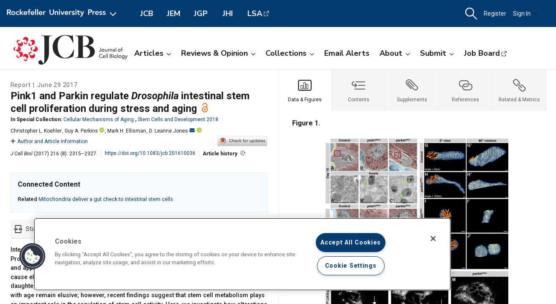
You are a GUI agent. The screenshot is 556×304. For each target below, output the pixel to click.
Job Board (482, 53)
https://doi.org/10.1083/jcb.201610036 (150, 153)
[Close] (433, 238)
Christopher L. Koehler (36, 131)
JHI (227, 13)
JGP (201, 13)
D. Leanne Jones (172, 131)
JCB (146, 13)
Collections (290, 53)
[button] (471, 14)
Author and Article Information (49, 141)
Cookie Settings (351, 265)
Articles (152, 53)
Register (495, 13)
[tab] (305, 90)
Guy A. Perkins (81, 131)
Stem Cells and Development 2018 (178, 119)
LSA (254, 13)
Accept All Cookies (350, 242)
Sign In (525, 13)
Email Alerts (346, 53)
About (395, 53)
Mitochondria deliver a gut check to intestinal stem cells (105, 199)
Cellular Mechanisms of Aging (98, 119)
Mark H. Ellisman (126, 131)
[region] (242, 254)
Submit (437, 53)
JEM (173, 13)
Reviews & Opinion (218, 53)
